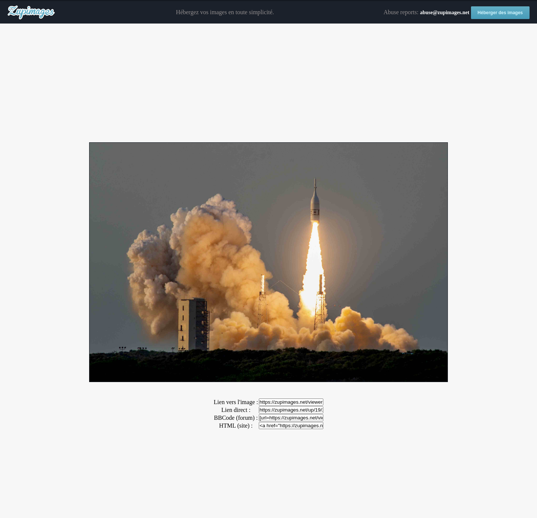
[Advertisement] (268, 83)
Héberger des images (500, 12)
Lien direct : (235, 410)
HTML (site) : (235, 425)
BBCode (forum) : (236, 418)
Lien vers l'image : (236, 402)
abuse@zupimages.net (444, 12)
